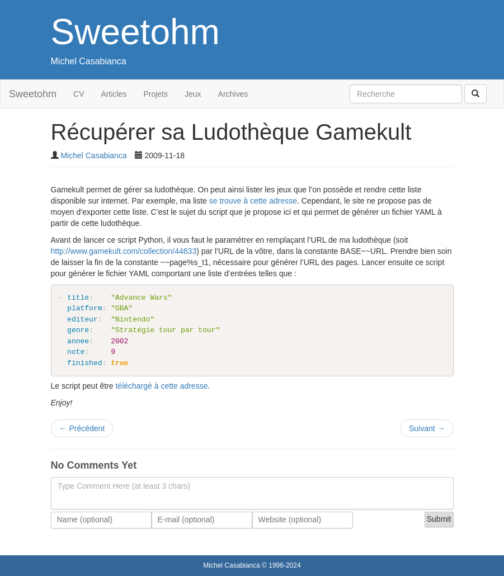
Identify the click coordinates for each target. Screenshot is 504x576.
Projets (155, 93)
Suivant (427, 428)
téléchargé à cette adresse (161, 385)
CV (78, 93)
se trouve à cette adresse (253, 200)
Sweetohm (135, 32)
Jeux (193, 93)
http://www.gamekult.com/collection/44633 (124, 251)
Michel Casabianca (88, 61)
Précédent (82, 428)
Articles (114, 93)
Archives (233, 93)
